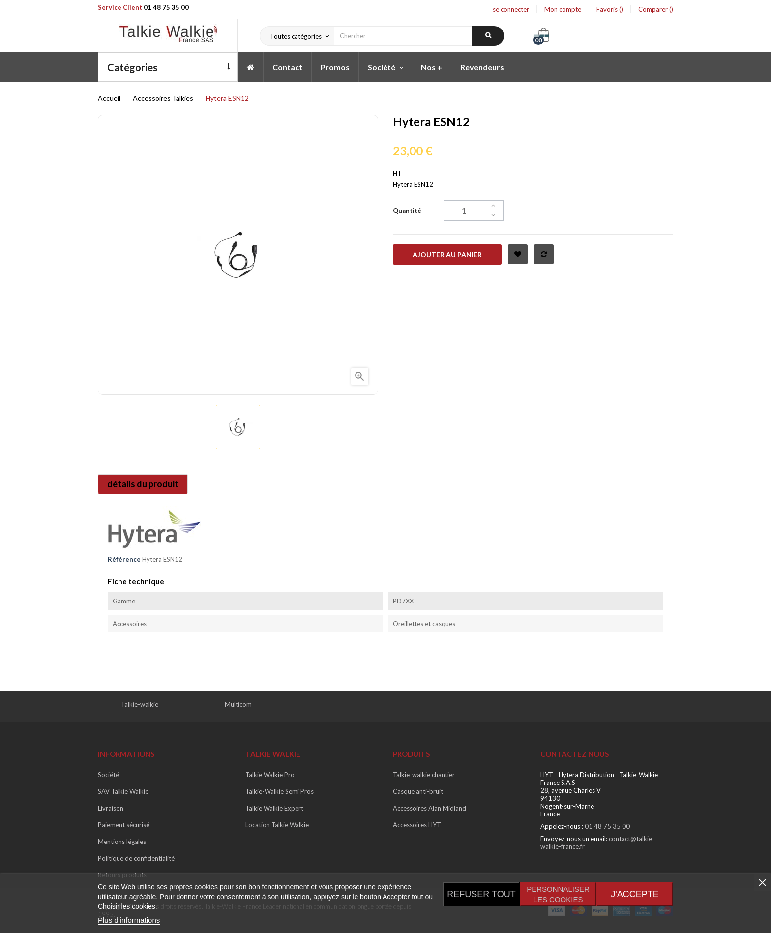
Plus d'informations (129, 920)
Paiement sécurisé (123, 825)
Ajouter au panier (447, 254)
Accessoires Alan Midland (429, 808)
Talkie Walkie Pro (270, 775)
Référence (124, 559)
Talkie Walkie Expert (274, 808)
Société (108, 775)
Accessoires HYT (417, 825)
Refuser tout (481, 894)
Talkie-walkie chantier (424, 775)
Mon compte (562, 9)
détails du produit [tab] (143, 484)
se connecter (511, 9)
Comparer (655, 9)
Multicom (238, 704)
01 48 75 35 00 (166, 7)
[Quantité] (473, 210)
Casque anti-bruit (418, 791)
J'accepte (634, 894)
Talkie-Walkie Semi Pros (279, 791)
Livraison (110, 808)
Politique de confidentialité (136, 858)
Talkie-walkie (139, 704)
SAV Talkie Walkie (123, 791)
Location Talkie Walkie (277, 825)
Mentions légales (122, 841)
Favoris (609, 9)
